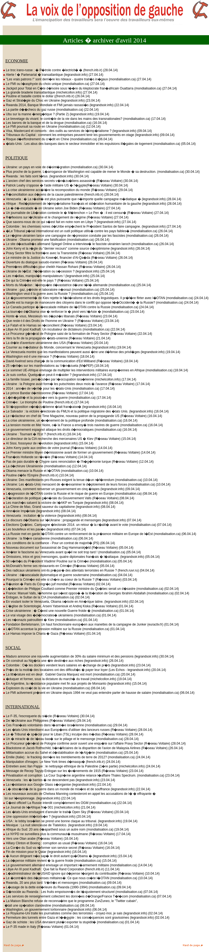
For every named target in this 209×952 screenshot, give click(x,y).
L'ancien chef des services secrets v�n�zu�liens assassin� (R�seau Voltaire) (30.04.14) (70, 181)
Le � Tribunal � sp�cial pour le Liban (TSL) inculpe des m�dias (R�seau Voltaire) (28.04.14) (73, 734)
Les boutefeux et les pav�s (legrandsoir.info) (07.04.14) (44, 529)
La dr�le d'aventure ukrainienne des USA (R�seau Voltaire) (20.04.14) (56, 343)
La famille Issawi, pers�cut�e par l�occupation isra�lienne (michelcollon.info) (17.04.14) (69, 379)
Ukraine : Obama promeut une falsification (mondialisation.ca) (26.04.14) (56, 240)
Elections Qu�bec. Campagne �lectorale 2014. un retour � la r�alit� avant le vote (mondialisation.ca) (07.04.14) (87, 525)
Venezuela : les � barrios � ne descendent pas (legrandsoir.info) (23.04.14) (59, 780)
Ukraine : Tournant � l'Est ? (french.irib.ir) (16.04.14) (42, 434)
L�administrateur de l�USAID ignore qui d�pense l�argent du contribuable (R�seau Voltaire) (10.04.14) (81, 873)
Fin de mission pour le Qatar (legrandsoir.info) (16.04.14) (45, 852)
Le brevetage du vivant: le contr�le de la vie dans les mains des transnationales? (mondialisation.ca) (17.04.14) (84, 119)
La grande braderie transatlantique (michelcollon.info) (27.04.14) (50, 92)
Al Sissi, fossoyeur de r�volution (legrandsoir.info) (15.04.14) (48, 443)
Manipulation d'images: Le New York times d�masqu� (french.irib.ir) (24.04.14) (61, 762)
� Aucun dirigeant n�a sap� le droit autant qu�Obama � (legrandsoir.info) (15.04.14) (67, 856)
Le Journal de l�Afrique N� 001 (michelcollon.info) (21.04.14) (49, 807)
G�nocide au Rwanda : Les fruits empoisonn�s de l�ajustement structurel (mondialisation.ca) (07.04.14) (80, 892)
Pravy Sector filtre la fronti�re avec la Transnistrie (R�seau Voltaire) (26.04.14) (61, 253)
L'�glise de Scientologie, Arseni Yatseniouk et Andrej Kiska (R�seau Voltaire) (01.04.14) (68, 606)
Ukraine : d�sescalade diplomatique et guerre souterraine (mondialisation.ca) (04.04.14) (67, 575)
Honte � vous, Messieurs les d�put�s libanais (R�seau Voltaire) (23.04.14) (60, 316)
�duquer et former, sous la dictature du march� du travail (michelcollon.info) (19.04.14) (67, 679)
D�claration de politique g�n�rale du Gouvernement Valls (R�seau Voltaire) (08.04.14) (68, 498)
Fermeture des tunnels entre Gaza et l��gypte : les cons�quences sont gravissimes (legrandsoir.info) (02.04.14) (86, 917)
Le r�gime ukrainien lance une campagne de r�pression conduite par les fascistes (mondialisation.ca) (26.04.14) (86, 236)
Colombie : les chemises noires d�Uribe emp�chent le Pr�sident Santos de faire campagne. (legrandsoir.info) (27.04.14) (92, 226)
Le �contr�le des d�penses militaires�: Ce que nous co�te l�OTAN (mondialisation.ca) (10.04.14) (78, 878)
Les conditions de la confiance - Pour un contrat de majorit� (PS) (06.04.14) (59, 543)
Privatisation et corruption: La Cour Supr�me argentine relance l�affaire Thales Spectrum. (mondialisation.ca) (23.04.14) (91, 775)
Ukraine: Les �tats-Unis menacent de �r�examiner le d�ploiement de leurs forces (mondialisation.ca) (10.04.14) (86, 484)
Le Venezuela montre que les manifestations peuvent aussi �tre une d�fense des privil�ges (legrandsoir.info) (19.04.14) (91, 352)
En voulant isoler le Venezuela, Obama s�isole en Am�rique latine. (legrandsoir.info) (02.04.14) (73, 601)
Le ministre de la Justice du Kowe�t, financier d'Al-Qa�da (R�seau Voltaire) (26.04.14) (68, 258)
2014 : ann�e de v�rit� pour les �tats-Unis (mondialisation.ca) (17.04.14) (59, 388)
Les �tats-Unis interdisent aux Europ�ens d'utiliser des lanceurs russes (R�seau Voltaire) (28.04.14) (77, 730)
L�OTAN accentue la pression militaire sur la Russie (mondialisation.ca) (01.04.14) (64, 629)
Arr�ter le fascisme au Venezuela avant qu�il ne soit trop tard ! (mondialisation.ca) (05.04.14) (72, 552)
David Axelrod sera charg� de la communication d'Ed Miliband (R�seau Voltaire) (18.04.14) (70, 361)
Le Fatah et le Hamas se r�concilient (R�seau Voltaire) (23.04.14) (52, 325)
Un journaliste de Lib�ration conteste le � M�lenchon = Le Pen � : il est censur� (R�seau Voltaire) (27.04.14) (86, 213)
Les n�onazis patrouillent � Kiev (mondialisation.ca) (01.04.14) (50, 620)
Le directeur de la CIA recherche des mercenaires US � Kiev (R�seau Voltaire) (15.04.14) (69, 439)
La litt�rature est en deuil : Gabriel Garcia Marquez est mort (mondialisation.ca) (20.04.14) (69, 674)
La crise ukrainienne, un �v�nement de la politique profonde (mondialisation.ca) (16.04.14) (70, 420)
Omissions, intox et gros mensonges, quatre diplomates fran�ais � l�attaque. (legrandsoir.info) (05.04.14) (81, 557)
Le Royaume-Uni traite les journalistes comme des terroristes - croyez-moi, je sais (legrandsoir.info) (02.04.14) (83, 913)
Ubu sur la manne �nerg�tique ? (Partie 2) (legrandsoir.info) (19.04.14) (56, 114)
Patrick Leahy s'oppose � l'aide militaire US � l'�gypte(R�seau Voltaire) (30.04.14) (65, 185)
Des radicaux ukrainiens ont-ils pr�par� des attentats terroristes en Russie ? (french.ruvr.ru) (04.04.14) (78, 570)
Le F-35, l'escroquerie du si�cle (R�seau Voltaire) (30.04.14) (49, 716)
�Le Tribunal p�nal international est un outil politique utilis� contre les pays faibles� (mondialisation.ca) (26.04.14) (88, 231)
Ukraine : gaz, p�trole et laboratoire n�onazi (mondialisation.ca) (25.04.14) (59, 290)
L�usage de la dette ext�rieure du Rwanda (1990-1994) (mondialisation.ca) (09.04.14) (67, 887)
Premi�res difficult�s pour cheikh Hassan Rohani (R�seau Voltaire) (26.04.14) (62, 267)
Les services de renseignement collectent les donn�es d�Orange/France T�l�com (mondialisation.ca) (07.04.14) (87, 896)
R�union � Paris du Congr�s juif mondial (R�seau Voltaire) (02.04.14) (56, 584)
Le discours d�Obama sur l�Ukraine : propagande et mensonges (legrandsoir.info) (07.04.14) (72, 520)
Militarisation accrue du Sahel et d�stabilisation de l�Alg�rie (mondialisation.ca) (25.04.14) (70, 753)
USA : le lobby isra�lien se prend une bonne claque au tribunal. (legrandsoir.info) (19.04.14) (70, 821)
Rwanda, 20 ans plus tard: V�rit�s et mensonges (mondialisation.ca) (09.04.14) (62, 883)
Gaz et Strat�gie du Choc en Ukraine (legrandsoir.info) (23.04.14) (51, 100)
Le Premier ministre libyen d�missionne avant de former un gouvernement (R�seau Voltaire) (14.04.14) (79, 452)
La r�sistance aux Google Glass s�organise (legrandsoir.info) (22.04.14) (57, 784)
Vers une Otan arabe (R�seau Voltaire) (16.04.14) (40, 838)
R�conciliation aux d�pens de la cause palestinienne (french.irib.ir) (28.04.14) (61, 194)
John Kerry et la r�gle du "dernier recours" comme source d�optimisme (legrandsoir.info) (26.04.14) (76, 248)
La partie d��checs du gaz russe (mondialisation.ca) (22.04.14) (51, 110)
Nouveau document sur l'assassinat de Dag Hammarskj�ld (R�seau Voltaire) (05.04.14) (68, 547)
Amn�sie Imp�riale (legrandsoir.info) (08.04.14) (39, 511)
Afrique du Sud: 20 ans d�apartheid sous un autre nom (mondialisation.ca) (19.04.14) (66, 829)
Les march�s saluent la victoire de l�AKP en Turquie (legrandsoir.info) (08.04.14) (63, 503)
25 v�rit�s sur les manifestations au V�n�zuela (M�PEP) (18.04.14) (56, 366)
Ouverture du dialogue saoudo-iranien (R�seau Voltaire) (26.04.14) (53, 262)
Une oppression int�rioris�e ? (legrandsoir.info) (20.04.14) (47, 816)
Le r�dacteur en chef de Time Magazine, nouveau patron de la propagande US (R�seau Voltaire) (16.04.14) (82, 416)
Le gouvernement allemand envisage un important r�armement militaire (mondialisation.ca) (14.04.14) (77, 865)
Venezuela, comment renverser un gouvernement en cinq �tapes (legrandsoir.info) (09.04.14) (71, 489)
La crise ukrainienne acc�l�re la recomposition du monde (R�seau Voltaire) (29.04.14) (68, 190)
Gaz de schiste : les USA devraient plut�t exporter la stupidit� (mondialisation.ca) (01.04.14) (71, 922)
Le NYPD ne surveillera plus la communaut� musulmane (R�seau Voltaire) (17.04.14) (67, 834)
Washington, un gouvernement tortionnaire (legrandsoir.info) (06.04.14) (55, 909)
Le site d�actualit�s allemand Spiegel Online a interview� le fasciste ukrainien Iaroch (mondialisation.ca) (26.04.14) (88, 244)
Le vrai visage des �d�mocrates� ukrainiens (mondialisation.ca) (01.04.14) (59, 615)
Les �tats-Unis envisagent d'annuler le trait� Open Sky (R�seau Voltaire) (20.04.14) (66, 812)
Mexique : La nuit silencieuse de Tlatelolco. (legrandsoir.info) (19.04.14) (55, 825)
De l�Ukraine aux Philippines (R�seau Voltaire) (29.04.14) (47, 721)
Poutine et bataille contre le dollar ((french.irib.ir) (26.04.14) (46, 96)
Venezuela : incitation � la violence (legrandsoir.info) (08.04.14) (50, 516)
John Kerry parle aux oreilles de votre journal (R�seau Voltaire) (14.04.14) (58, 448)
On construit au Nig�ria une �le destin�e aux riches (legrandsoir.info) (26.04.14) (63, 661)
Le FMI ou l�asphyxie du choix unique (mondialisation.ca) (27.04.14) (54, 84)
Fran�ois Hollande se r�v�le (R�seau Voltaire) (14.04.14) (48, 457)
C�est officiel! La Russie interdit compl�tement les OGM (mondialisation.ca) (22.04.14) (67, 803)
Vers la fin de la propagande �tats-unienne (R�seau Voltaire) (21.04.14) (56, 338)
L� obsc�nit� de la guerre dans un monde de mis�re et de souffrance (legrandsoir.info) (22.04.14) (76, 789)
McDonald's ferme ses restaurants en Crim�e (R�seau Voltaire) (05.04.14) (58, 566)
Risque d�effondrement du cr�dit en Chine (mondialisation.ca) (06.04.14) (58, 139)
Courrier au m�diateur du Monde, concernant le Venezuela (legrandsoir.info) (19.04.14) (67, 347)
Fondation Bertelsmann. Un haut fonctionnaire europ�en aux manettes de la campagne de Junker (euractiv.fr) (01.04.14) (91, 624)
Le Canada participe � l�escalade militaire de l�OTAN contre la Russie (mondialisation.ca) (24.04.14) (78, 307)
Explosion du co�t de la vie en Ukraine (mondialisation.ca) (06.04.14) (54, 688)
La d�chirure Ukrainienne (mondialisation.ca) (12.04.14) (45, 466)
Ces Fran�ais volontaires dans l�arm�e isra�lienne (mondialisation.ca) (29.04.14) (65, 725)
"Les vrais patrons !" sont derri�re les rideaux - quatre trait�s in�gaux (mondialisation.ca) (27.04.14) (77, 79)
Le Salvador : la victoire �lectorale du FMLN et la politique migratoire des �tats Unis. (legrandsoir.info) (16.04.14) (86, 411)
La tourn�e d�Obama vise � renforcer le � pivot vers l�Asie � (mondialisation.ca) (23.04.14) (73, 312)
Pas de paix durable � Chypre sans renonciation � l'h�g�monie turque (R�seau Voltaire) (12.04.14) (78, 462)
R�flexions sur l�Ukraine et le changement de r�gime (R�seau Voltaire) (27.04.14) (66, 217)
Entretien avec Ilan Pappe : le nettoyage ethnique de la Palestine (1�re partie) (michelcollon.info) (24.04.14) (81, 766)
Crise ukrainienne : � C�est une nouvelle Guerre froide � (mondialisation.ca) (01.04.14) (68, 611)
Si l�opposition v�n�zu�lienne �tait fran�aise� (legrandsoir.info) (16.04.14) (62, 407)
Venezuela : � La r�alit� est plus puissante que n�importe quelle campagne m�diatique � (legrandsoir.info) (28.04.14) (92, 199)
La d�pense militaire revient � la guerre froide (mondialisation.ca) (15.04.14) (60, 861)
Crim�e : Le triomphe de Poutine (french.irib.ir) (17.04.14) (46, 402)
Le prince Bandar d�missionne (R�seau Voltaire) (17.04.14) (48, 393)
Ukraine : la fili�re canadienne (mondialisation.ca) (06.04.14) (48, 538)
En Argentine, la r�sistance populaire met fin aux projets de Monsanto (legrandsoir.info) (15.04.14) (75, 683)
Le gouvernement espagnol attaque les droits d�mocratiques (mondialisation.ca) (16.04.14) (70, 430)
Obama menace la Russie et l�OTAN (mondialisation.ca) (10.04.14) (53, 471)
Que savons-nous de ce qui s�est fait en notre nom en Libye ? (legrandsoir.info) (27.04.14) (69, 222)
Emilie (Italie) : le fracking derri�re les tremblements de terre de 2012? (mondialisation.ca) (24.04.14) (76, 757)
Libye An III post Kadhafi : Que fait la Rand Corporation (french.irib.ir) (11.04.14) (61, 869)
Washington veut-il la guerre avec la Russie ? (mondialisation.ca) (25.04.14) (58, 294)
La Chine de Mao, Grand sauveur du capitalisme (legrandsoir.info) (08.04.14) (59, 507)
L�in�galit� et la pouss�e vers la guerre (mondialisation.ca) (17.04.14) (57, 398)
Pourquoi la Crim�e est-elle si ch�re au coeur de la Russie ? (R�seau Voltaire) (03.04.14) (70, 579)
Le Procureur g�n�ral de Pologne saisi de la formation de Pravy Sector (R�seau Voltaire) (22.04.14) (77, 334)
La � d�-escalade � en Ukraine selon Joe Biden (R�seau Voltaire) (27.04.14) (62, 208)
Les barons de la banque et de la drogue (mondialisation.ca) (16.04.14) (55, 123)
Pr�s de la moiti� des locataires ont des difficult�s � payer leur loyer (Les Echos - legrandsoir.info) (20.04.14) (84, 670)
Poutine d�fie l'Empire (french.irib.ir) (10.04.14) (38, 475)
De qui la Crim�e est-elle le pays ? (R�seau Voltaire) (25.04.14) (51, 280)
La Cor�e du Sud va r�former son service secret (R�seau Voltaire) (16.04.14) (61, 848)
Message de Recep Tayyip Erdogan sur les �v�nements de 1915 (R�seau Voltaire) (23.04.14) (73, 771)
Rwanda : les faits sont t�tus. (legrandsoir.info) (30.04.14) (46, 176)
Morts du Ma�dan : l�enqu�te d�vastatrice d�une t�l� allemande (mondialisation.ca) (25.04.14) (77, 285)
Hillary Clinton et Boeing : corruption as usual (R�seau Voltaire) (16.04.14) (58, 843)
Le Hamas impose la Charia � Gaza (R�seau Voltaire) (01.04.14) (52, 633)
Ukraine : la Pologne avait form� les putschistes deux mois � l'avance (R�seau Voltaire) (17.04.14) (76, 384)
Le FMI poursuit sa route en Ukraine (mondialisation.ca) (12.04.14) (52, 126)
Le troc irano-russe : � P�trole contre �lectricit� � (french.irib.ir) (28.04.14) (60, 70)
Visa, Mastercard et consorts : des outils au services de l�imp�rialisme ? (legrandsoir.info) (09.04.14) (77, 131)
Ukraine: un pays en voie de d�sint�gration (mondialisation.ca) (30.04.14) (58, 167)
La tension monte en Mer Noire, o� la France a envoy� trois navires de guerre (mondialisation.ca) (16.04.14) (83, 425)
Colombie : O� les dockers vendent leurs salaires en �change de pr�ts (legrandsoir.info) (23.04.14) (77, 665)
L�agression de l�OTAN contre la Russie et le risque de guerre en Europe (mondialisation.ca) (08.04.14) (80, 493)
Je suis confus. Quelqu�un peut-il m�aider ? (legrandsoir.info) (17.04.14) (57, 375)
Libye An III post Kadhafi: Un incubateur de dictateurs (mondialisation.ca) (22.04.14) (64, 329)
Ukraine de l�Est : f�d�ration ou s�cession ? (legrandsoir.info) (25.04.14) (59, 271)
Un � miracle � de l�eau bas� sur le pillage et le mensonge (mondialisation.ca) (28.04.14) (71, 739)
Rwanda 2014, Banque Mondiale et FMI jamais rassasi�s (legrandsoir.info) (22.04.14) (66, 105)
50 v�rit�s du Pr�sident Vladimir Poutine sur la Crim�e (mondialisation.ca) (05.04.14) (67, 561)
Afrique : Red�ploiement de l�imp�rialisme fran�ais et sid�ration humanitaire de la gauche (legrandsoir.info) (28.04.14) (92, 204)
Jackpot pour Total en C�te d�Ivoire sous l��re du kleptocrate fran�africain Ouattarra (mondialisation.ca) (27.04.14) (90, 88)
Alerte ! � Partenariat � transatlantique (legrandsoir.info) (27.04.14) (53, 75)
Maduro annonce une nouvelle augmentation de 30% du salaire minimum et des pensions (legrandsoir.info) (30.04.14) (88, 656)
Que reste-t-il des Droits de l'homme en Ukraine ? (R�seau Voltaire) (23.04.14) (61, 321)
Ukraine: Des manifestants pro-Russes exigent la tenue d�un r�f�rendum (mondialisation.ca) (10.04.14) (80, 480)
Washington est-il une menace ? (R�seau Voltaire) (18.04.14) (48, 356)
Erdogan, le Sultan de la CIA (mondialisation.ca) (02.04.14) (46, 597)
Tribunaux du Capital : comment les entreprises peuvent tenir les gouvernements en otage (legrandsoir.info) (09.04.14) (88, 135)
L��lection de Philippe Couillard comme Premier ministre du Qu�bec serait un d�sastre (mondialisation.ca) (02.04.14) (91, 589)
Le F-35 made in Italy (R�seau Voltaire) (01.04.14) (41, 927)
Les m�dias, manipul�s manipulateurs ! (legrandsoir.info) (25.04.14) (54, 276)
